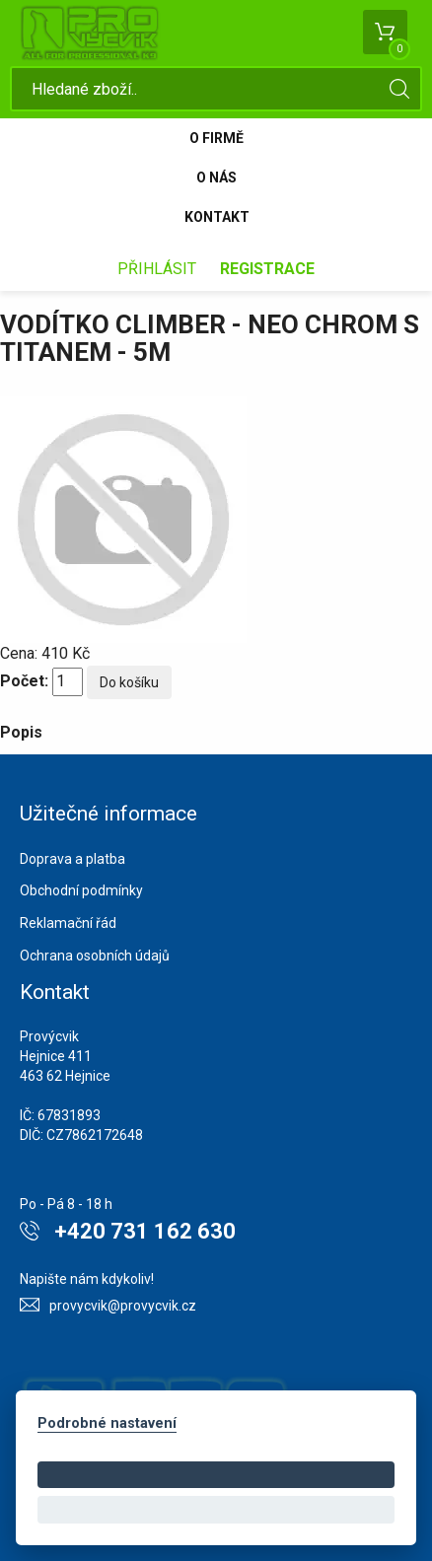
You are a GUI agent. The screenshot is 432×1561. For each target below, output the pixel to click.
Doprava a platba (72, 859)
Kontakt (217, 217)
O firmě (216, 138)
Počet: (24, 681)
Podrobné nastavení (107, 1423)
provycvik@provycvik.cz (122, 1305)
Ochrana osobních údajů (95, 955)
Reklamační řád (68, 923)
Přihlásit (156, 268)
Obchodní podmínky (81, 890)
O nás (216, 177)
